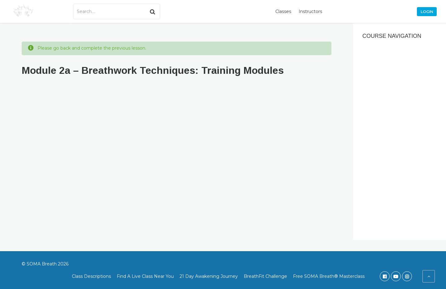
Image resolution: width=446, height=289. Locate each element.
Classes (283, 11)
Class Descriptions (91, 276)
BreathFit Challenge (265, 276)
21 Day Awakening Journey (209, 276)
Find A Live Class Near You (145, 276)
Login (427, 11)
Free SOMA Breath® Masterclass (329, 276)
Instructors (310, 11)
